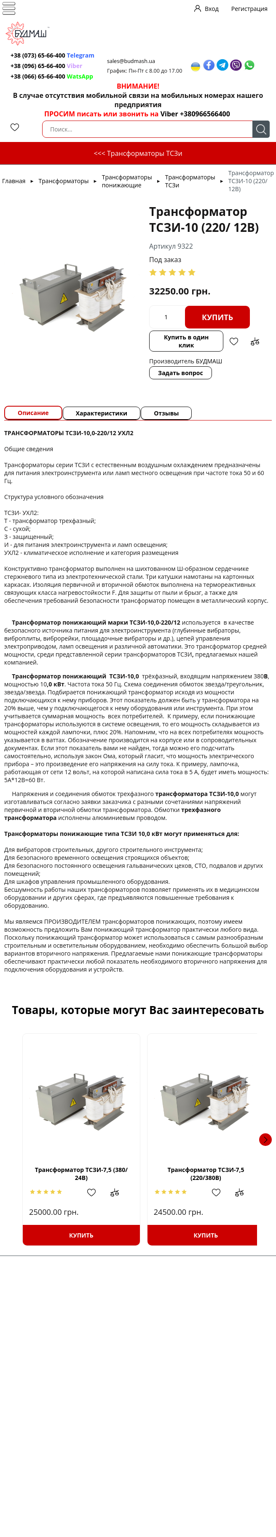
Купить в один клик (186, 341)
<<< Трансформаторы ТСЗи (138, 153)
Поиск (261, 129)
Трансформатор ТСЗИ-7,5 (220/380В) (197, 1174)
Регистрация (249, 9)
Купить (217, 317)
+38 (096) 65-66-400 (38, 66)
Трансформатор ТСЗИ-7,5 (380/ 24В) (78, 1174)
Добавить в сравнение (255, 341)
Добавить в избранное (234, 341)
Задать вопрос (180, 373)
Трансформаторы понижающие (127, 181)
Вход (212, 9)
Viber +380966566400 (195, 113)
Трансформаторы (64, 181)
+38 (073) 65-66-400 (38, 55)
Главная (14, 181)
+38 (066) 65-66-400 (38, 76)
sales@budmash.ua (131, 61)
